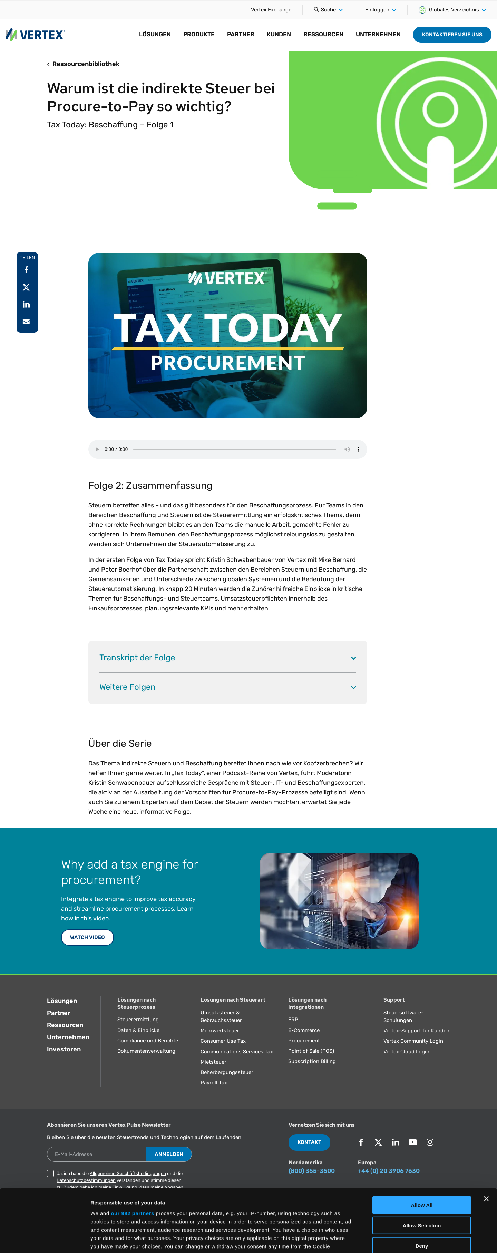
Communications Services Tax (237, 1052)
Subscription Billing (312, 1061)
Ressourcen (323, 34)
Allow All (422, 1146)
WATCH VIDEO (87, 937)
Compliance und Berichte (147, 1040)
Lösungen (155, 34)
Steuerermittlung (138, 1019)
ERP (293, 1019)
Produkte (199, 34)
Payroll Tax (214, 1083)
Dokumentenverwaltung (146, 1051)
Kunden (279, 34)
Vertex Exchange (271, 10)
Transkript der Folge (227, 657)
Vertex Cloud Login (406, 1052)
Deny (422, 1187)
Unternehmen (378, 34)
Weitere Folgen (227, 687)
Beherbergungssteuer (227, 1072)
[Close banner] (486, 1140)
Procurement (304, 1040)
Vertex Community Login (413, 1041)
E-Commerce (304, 1030)
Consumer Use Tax (223, 1041)
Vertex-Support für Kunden (416, 1030)
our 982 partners (132, 1154)
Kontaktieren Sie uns (452, 34)
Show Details (362, 1239)
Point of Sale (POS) (311, 1051)
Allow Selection (422, 1166)
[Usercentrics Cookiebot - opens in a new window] (44, 1239)
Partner (240, 34)
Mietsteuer (213, 1062)
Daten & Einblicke (138, 1030)
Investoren (64, 1049)
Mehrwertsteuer (220, 1030)
